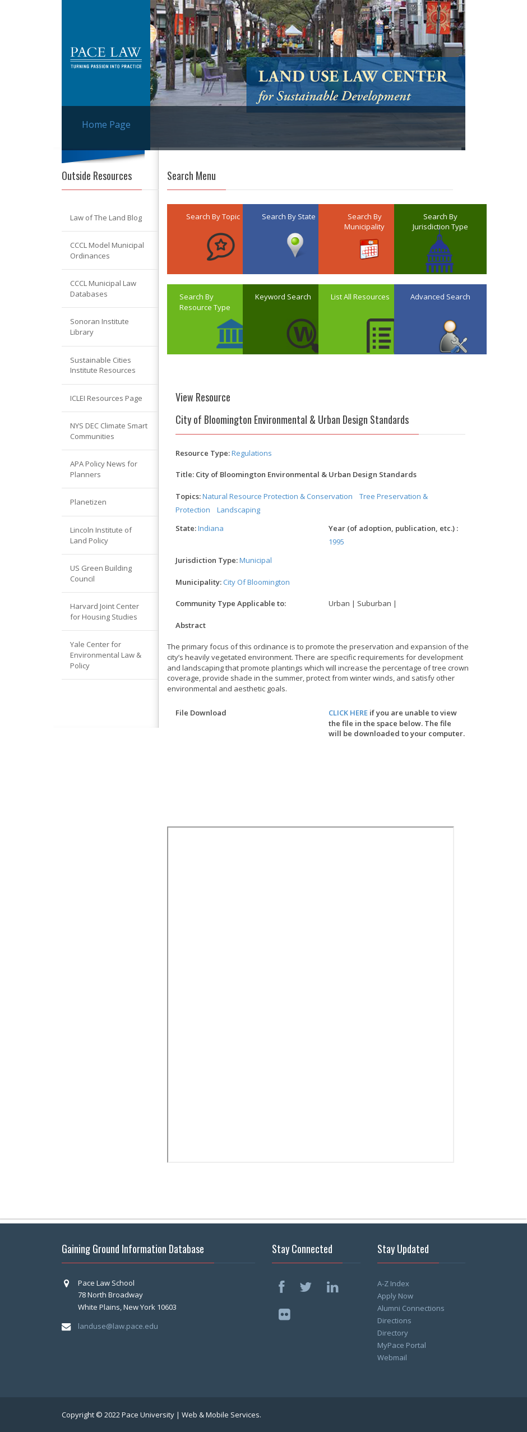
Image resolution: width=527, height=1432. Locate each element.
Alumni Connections (411, 1308)
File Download (200, 713)
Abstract (190, 625)
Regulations (252, 453)
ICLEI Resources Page (106, 398)
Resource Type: (202, 453)
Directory (392, 1333)
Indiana (211, 528)
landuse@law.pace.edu (118, 1326)
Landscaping (238, 510)
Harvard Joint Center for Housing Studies (104, 611)
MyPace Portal (401, 1345)
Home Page (106, 124)
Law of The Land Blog (106, 218)
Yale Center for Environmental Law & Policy (105, 654)
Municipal (255, 560)
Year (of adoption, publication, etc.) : (393, 528)
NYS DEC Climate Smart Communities (108, 431)
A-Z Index (393, 1283)
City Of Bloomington (256, 582)
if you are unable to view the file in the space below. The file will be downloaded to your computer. (397, 723)
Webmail (392, 1357)
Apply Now (395, 1296)
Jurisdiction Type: (206, 560)
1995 (336, 542)
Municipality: (198, 582)
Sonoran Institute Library (99, 326)
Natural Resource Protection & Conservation (277, 496)
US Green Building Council (101, 573)
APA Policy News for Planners (103, 469)
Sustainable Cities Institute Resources (103, 365)
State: (185, 528)
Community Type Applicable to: (230, 603)
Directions (394, 1320)
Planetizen (88, 502)
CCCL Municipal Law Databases (103, 288)
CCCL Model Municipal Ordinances (107, 250)
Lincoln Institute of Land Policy (101, 535)
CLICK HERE (348, 713)
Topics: (188, 496)
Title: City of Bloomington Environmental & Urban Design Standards (296, 474)
